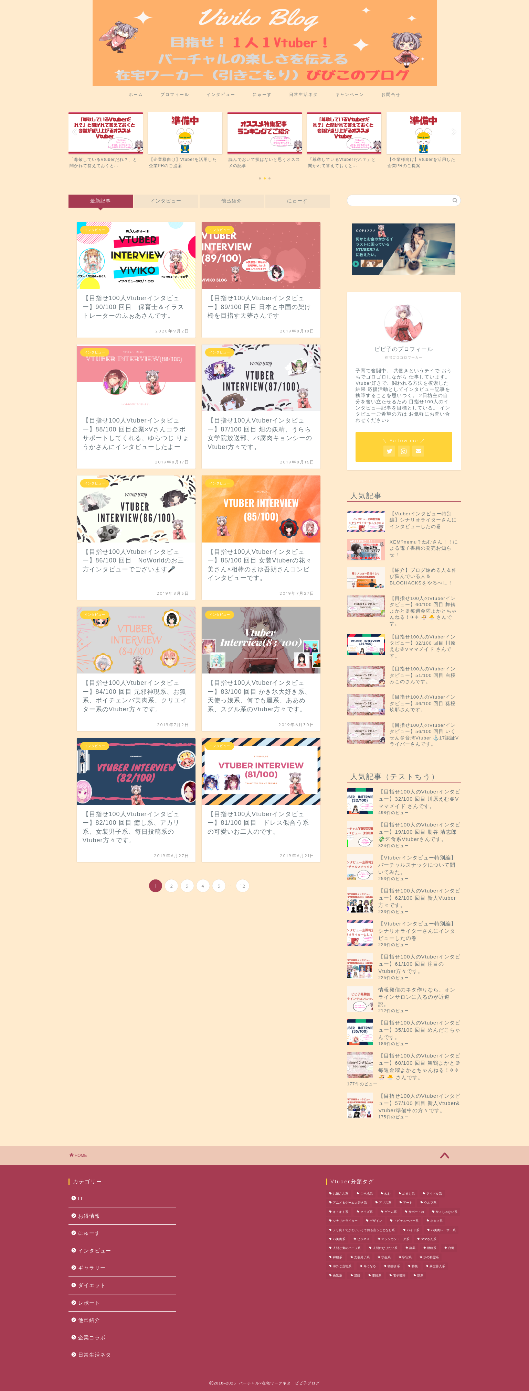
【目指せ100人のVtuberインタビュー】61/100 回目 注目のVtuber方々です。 (419, 964)
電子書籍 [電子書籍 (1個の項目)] (399, 1275)
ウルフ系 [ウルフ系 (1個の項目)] (430, 1203)
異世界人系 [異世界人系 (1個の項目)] (437, 1266)
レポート (89, 1303)
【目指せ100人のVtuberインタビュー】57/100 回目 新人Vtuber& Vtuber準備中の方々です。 (419, 1103)
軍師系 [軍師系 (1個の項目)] (376, 1275)
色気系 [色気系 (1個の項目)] (337, 1275)
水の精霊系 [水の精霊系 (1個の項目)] (431, 1257)
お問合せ (391, 94)
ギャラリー (92, 1268)
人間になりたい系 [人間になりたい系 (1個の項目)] (385, 1248)
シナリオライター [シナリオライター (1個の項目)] (345, 1221)
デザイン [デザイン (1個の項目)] (376, 1221)
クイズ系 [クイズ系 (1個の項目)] (366, 1212)
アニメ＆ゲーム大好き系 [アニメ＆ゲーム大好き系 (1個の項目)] (350, 1203)
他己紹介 (232, 201)
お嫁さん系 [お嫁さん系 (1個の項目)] (340, 1193)
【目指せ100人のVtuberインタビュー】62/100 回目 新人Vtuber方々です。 (419, 898)
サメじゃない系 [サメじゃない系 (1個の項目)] (446, 1212)
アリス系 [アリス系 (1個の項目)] (385, 1203)
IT (81, 1198)
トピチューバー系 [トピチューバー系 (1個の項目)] (406, 1221)
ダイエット (92, 1285)
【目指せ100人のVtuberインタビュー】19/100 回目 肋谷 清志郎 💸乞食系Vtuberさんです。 (419, 832)
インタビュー (221, 94)
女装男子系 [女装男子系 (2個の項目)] (362, 1257)
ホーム (136, 94)
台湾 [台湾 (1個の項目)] (451, 1248)
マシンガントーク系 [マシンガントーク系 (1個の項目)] (395, 1239)
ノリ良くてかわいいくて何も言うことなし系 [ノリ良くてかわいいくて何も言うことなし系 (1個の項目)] (364, 1230)
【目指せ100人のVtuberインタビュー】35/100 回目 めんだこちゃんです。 (419, 1030)
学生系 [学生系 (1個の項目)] (386, 1257)
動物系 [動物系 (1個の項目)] (431, 1248)
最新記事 (100, 201)
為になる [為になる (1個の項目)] (369, 1266)
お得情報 (89, 1216)
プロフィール (174, 94)
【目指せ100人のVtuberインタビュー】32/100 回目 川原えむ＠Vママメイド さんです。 (419, 799)
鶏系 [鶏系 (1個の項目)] (420, 1275)
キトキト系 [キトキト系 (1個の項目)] (340, 1212)
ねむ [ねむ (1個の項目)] (387, 1193)
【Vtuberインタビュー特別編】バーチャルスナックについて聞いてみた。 (417, 865)
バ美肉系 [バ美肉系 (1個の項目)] (339, 1239)
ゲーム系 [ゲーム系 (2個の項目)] (390, 1212)
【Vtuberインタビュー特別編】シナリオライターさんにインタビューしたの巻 (417, 931)
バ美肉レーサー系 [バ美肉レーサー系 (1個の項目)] (443, 1230)
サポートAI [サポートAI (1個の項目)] (416, 1212)
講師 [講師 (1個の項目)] (357, 1275)
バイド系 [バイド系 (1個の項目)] (413, 1230)
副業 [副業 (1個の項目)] (412, 1248)
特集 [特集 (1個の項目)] (415, 1266)
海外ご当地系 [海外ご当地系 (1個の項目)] (342, 1266)
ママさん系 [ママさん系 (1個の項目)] (428, 1239)
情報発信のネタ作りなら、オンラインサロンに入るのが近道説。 (416, 997)
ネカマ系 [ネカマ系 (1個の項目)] (436, 1221)
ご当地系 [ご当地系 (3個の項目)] (366, 1193)
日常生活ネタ (303, 94)
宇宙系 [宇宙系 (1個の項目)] (407, 1257)
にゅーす (262, 94)
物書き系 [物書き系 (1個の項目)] (394, 1266)
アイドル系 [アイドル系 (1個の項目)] (434, 1193)
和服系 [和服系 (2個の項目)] (337, 1257)
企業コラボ (92, 1337)
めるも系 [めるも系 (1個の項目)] (408, 1193)
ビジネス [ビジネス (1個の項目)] (363, 1239)
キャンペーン (349, 94)
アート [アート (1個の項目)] (407, 1203)
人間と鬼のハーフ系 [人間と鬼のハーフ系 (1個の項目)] (347, 1248)
